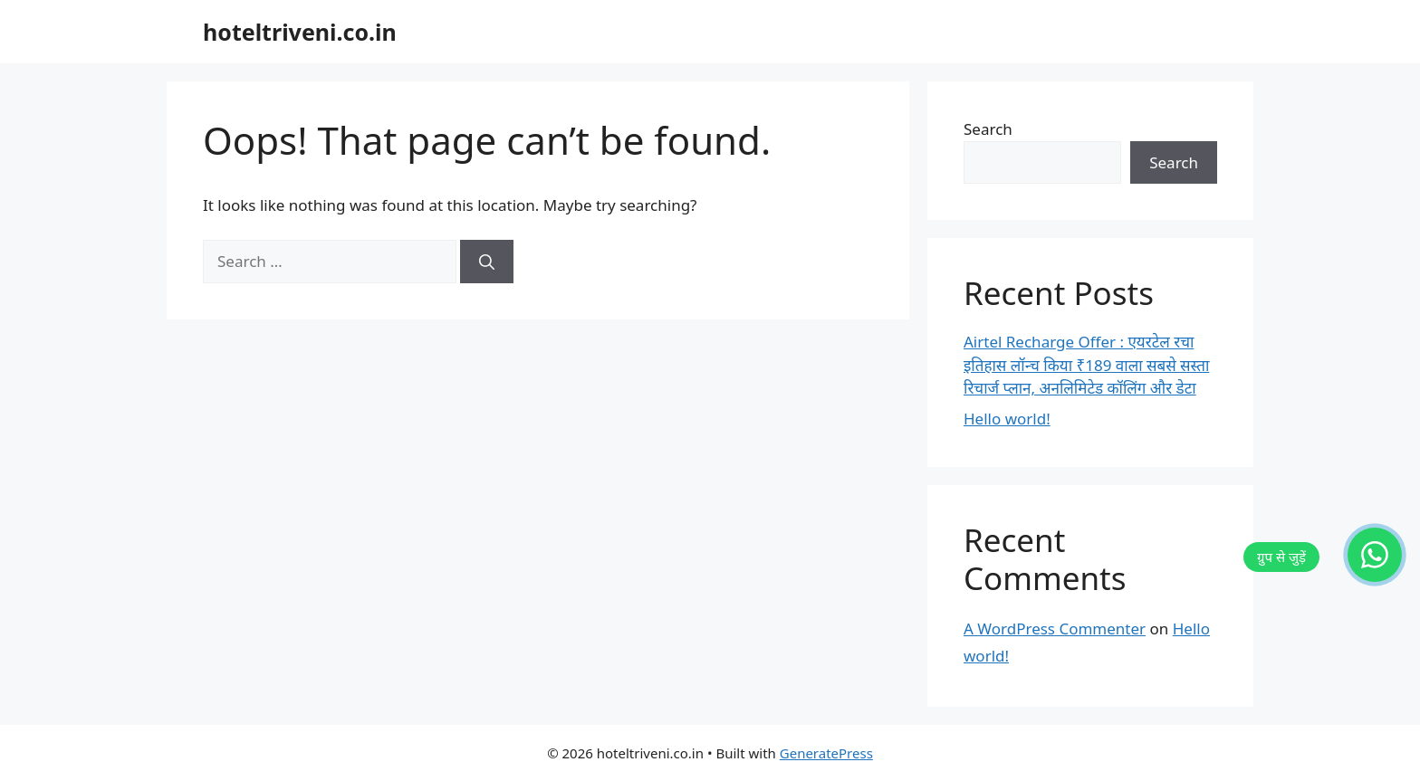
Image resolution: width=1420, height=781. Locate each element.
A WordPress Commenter (1055, 628)
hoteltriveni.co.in (300, 31)
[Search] (486, 261)
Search (988, 129)
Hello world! (1007, 418)
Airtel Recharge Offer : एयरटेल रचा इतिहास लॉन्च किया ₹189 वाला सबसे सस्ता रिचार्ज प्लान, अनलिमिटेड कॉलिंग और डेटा (1086, 364)
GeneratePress (826, 753)
